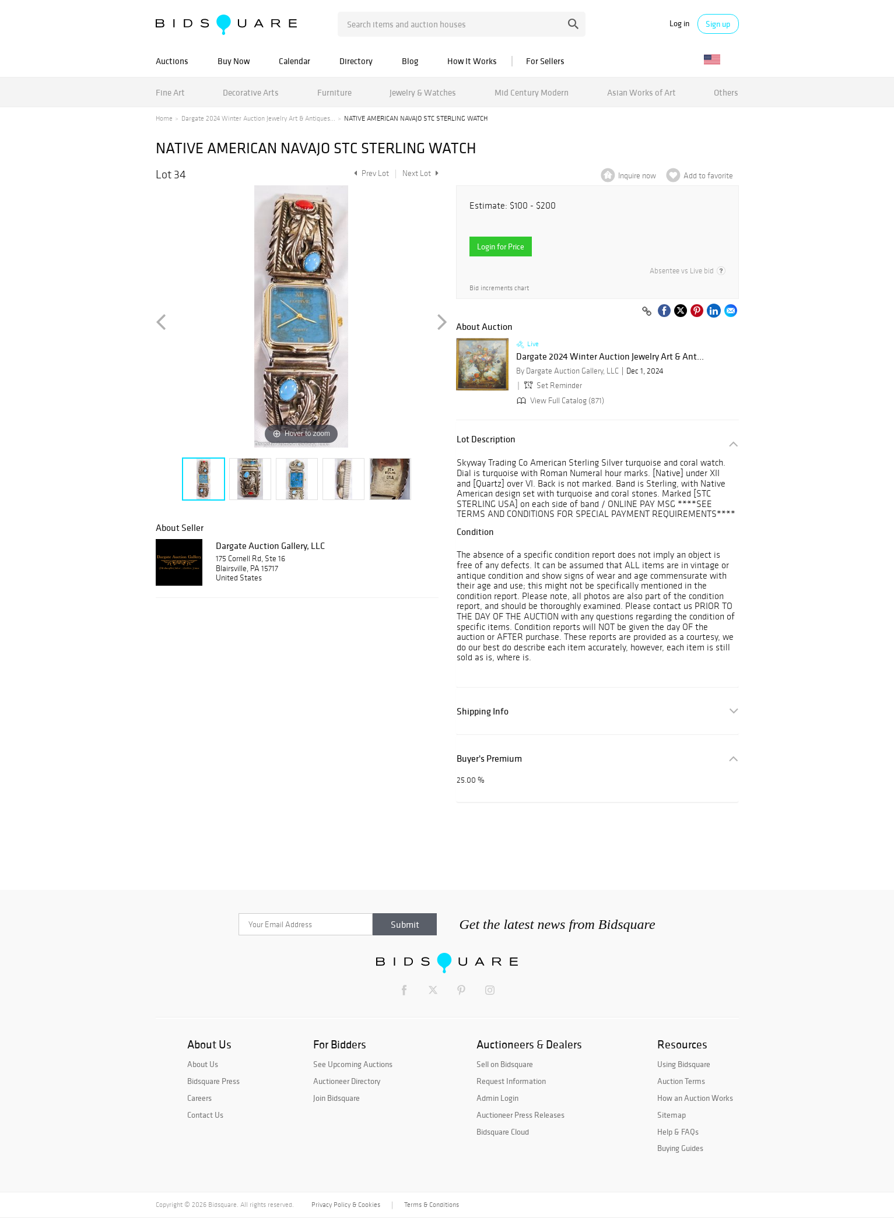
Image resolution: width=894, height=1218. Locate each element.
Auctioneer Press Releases (520, 1115)
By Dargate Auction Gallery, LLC (567, 371)
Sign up (718, 24)
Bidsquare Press (213, 1081)
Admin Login (497, 1098)
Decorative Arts (251, 92)
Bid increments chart (499, 288)
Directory (356, 60)
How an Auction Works (695, 1098)
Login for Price (500, 246)
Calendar (294, 60)
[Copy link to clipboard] (647, 312)
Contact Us (205, 1115)
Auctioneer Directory (346, 1081)
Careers (199, 1098)
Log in (679, 23)
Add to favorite (708, 176)
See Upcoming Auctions (352, 1064)
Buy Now (234, 60)
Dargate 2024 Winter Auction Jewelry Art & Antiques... (258, 118)
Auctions (172, 60)
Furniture (334, 92)
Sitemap (671, 1115)
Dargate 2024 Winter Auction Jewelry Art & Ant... (610, 356)
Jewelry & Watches (423, 92)
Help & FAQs (678, 1132)
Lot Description (486, 439)
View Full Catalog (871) (559, 401)
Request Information (511, 1081)
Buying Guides (680, 1148)
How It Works (472, 60)
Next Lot (420, 173)
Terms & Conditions (431, 1205)
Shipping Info (483, 711)
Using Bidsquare (683, 1064)
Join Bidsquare (336, 1098)
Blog (410, 60)
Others (726, 92)
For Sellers (545, 60)
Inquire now (637, 176)
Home (164, 118)
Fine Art (170, 92)
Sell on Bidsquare (504, 1064)
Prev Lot (370, 173)
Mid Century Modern (532, 92)
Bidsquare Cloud (502, 1132)
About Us (202, 1064)
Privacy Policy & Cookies (345, 1205)
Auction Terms (681, 1081)
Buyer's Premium (489, 758)
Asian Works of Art (641, 92)
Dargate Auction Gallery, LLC (270, 545)
